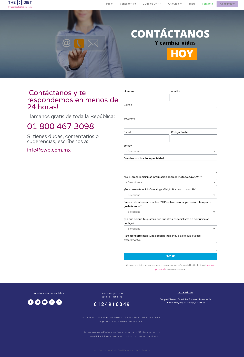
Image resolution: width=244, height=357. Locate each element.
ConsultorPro (128, 3)
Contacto (207, 3)
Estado (128, 132)
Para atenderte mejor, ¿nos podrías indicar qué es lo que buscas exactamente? (162, 238)
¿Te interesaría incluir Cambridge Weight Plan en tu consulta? (160, 189)
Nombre (129, 91)
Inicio (109, 3)
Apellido (176, 91)
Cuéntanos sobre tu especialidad (144, 158)
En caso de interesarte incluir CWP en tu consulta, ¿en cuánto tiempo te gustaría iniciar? (167, 204)
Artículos (175, 4)
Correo (128, 104)
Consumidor (227, 3)
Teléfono (129, 118)
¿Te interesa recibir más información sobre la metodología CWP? (163, 176)
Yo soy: (128, 145)
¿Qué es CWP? (152, 3)
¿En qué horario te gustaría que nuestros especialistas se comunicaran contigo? (166, 221)
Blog (192, 3)
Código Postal (179, 132)
